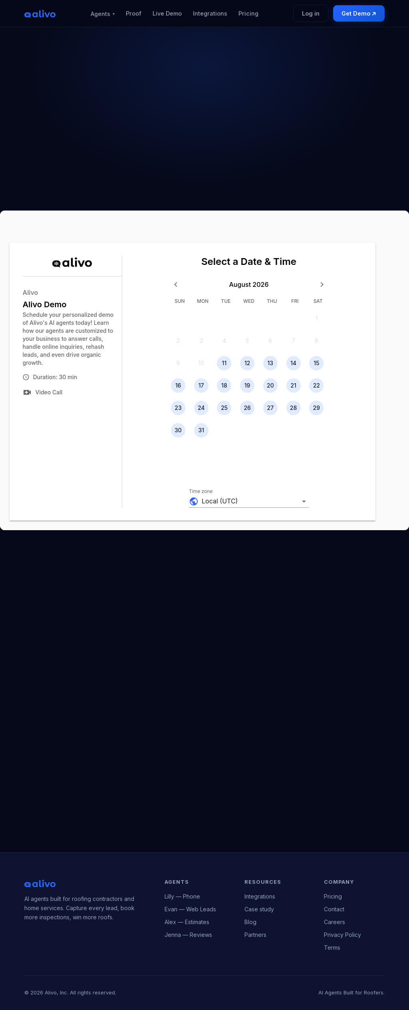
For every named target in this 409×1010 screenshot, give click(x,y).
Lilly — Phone (182, 896)
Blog (250, 922)
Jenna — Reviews (188, 934)
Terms (332, 947)
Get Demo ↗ (358, 13)
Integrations (210, 13)
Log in (311, 13)
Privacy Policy (342, 934)
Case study (259, 909)
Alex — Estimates (187, 922)
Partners (255, 934)
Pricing (248, 13)
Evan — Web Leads (190, 909)
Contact (334, 909)
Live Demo (167, 13)
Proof (133, 13)
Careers (334, 922)
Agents (103, 13)
